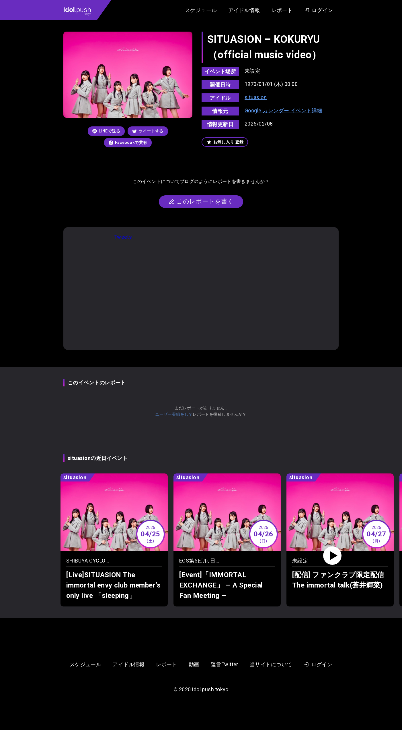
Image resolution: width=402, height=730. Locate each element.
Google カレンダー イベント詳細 (283, 110)
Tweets (123, 237)
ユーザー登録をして (174, 414)
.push (77, 11)
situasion (256, 97)
